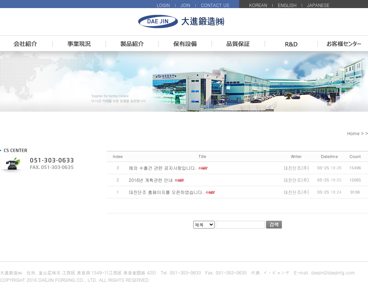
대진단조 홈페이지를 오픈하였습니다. (166, 192)
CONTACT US (215, 5)
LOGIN (163, 5)
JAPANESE (318, 5)
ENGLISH (287, 5)
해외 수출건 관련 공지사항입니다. (163, 168)
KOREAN (258, 5)
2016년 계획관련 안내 (151, 180)
